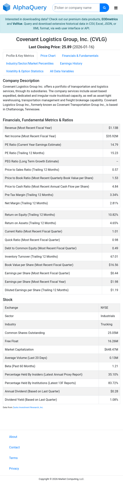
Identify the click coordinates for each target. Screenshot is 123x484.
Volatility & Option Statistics (25, 71)
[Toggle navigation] (116, 8)
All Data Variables (62, 71)
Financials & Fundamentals (80, 56)
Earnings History (71, 63)
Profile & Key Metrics (20, 56)
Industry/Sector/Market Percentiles (30, 63)
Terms (13, 458)
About (13, 437)
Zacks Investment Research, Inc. (28, 407)
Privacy (14, 468)
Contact (14, 447)
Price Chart (48, 56)
